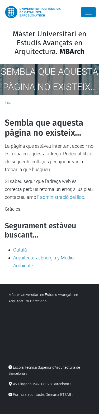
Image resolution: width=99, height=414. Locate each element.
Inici (8, 102)
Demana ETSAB (58, 394)
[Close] (88, 12)
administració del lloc (62, 197)
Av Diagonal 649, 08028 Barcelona (41, 384)
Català (20, 250)
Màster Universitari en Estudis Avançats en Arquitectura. (49, 42)
